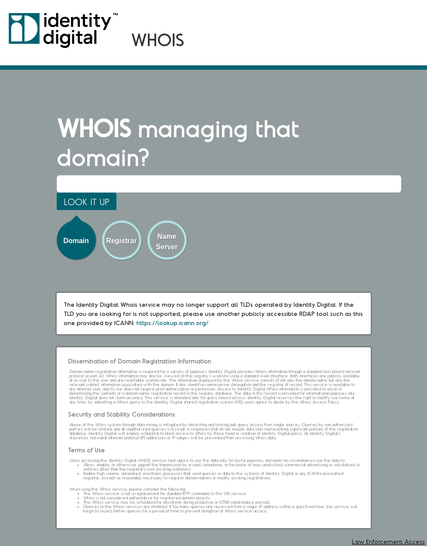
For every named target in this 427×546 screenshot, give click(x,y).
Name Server (167, 242)
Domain (76, 240)
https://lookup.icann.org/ (172, 322)
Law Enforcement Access (388, 541)
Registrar (121, 240)
